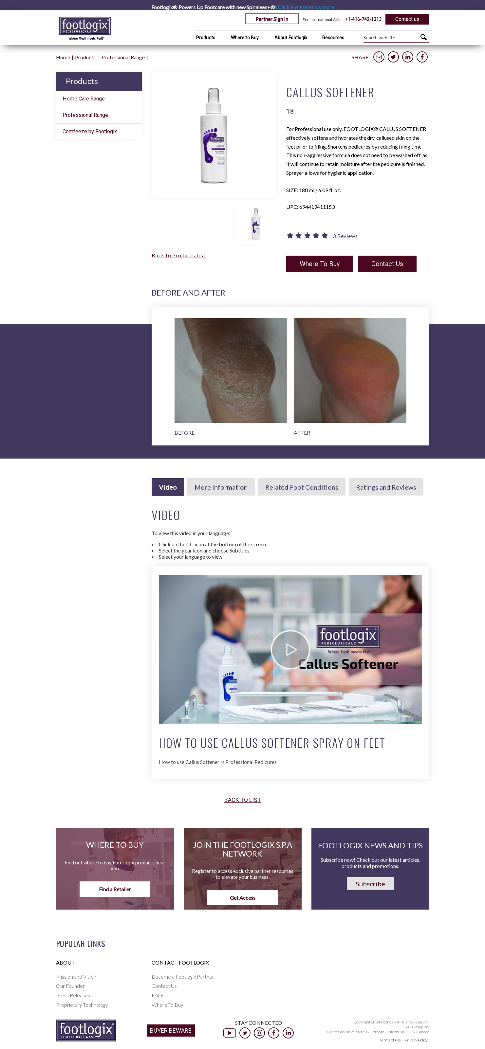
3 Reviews (345, 236)
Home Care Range (84, 99)
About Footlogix (291, 37)
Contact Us (387, 264)
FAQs (158, 995)
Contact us (407, 19)
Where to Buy (245, 37)
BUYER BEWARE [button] (171, 1030)
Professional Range (123, 57)
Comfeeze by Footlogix (90, 131)
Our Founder (70, 986)
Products (205, 37)
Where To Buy (320, 264)
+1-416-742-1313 (363, 19)
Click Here (306, 7)
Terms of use (390, 1040)
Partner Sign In (271, 19)
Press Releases (73, 995)
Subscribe (370, 884)
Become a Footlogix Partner (183, 976)
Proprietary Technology (82, 1005)
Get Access (242, 898)
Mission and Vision (76, 976)
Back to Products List (179, 255)
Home (63, 57)
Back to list (242, 800)
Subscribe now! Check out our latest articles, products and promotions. (370, 863)
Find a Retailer (115, 889)
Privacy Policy (416, 1040)
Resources (333, 37)
